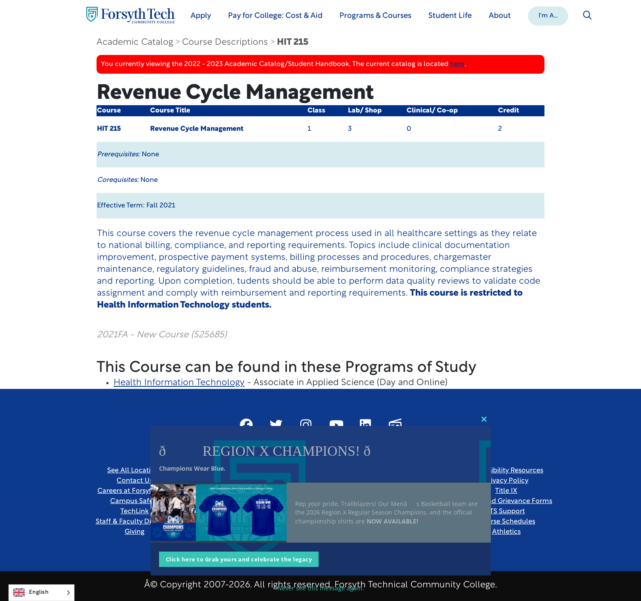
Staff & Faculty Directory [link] (135, 521)
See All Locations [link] (134, 470)
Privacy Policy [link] (506, 480)
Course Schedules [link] (506, 521)
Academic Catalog (135, 42)
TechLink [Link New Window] (134, 511)
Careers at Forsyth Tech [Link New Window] (134, 491)
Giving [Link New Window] (135, 532)
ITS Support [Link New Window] (506, 511)
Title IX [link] (506, 491)
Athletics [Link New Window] (506, 532)
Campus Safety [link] (134, 501)
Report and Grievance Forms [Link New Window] (506, 501)
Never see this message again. (320, 588)
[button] (548, 15)
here (457, 64)
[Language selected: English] (41, 592)
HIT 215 (292, 42)
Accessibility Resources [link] (506, 470)
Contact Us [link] (135, 480)
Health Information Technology (179, 382)
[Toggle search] (587, 15)
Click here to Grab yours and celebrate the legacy (239, 559)
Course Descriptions (225, 42)
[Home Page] (130, 15)
